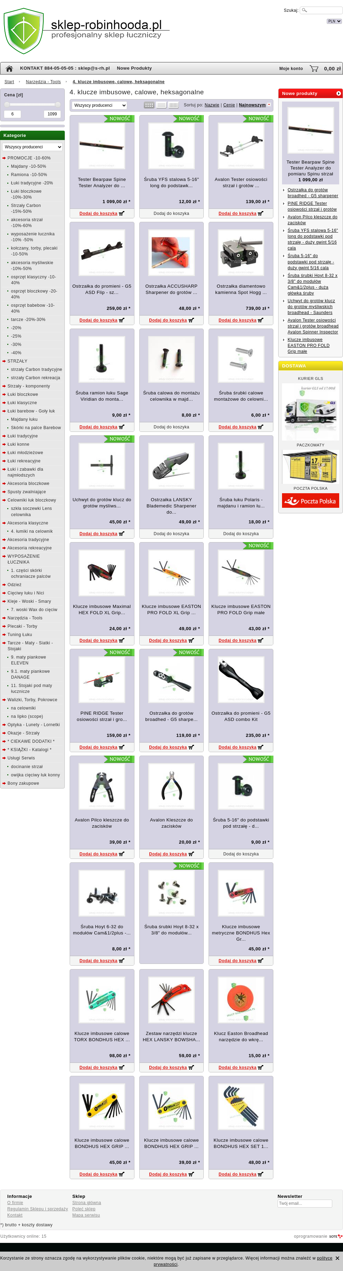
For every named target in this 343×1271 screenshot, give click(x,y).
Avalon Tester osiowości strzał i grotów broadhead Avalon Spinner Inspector (313, 326)
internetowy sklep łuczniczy (201, 20)
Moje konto (291, 68)
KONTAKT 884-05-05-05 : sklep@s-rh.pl (65, 68)
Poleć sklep (84, 1209)
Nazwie (212, 105)
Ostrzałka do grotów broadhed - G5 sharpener (313, 193)
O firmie (15, 1202)
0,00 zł (332, 68)
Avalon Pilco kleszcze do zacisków (312, 220)
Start (9, 81)
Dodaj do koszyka (98, 213)
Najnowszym (252, 105)
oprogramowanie (310, 1236)
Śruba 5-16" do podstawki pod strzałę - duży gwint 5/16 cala (311, 261)
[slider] (7, 105)
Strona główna (86, 1202)
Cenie (229, 105)
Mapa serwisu (86, 1215)
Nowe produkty (299, 93)
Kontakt (15, 1215)
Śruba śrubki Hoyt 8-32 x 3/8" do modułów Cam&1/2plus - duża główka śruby (312, 284)
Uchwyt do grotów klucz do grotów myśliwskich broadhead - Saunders (311, 306)
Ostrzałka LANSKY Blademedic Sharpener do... (171, 506)
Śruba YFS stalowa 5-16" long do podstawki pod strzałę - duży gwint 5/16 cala (313, 239)
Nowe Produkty (134, 68)
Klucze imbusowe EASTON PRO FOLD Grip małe (308, 345)
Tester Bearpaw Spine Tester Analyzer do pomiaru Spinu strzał (311, 167)
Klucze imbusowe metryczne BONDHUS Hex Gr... (241, 933)
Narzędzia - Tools (43, 81)
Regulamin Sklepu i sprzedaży (37, 1209)
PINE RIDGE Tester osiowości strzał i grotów (312, 206)
